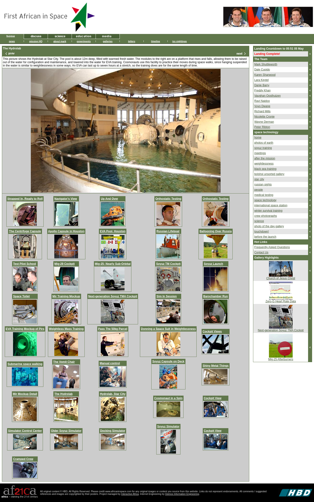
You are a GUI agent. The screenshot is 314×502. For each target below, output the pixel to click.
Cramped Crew (23, 459)
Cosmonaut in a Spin (168, 398)
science (259, 221)
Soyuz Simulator (168, 426)
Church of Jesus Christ (280, 278)
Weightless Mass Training (66, 329)
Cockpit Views (212, 331)
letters (131, 41)
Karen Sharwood (264, 74)
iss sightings (179, 41)
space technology (265, 200)
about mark (59, 41)
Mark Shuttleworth (265, 64)
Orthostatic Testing (168, 198)
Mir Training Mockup (66, 296)
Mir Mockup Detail (25, 394)
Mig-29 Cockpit (64, 263)
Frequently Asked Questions (272, 247)
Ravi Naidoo (262, 101)
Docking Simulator (112, 430)
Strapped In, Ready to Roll (25, 198)
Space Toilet (21, 296)
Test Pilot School (24, 263)
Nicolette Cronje (264, 116)
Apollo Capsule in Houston (66, 231)
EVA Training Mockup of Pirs (25, 329)
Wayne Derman (264, 121)
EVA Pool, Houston (112, 231)
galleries (108, 41)
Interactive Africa (130, 494)
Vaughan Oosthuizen (267, 95)
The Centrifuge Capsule (25, 231)
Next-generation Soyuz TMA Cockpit (112, 296)
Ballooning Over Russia (215, 231)
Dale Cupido (262, 69)
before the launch (265, 236)
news (12, 41)
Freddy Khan (262, 90)
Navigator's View (65, 198)
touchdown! (261, 231)
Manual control (110, 363)
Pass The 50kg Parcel (112, 329)
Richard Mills (262, 111)
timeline (155, 41)
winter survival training (268, 210)
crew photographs (265, 216)
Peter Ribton (262, 127)
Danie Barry (261, 85)
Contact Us (261, 252)
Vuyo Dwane (262, 106)
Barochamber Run (215, 296)
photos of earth (263, 142)
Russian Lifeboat (168, 231)
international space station (270, 205)
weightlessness (263, 163)
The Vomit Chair (64, 362)
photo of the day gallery (269, 226)
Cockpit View (212, 398)
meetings (260, 153)
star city (259, 179)
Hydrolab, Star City (112, 394)
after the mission (264, 158)
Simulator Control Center (25, 430)
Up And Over (109, 198)
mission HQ (35, 41)
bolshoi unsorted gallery (269, 174)
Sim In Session (167, 296)
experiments (84, 41)
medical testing (263, 195)
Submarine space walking (25, 364)
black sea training (265, 168)
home (257, 137)
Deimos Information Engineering (182, 494)
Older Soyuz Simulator (66, 430)
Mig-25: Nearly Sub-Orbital (113, 263)
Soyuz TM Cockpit (168, 263)
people (258, 189)
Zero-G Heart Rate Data (281, 301)
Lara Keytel (261, 80)
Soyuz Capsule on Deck (168, 361)
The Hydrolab (63, 394)
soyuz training (263, 148)
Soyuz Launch (213, 263)
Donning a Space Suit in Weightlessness (168, 329)
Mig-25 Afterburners (280, 359)
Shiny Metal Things (215, 365)
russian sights (263, 184)
